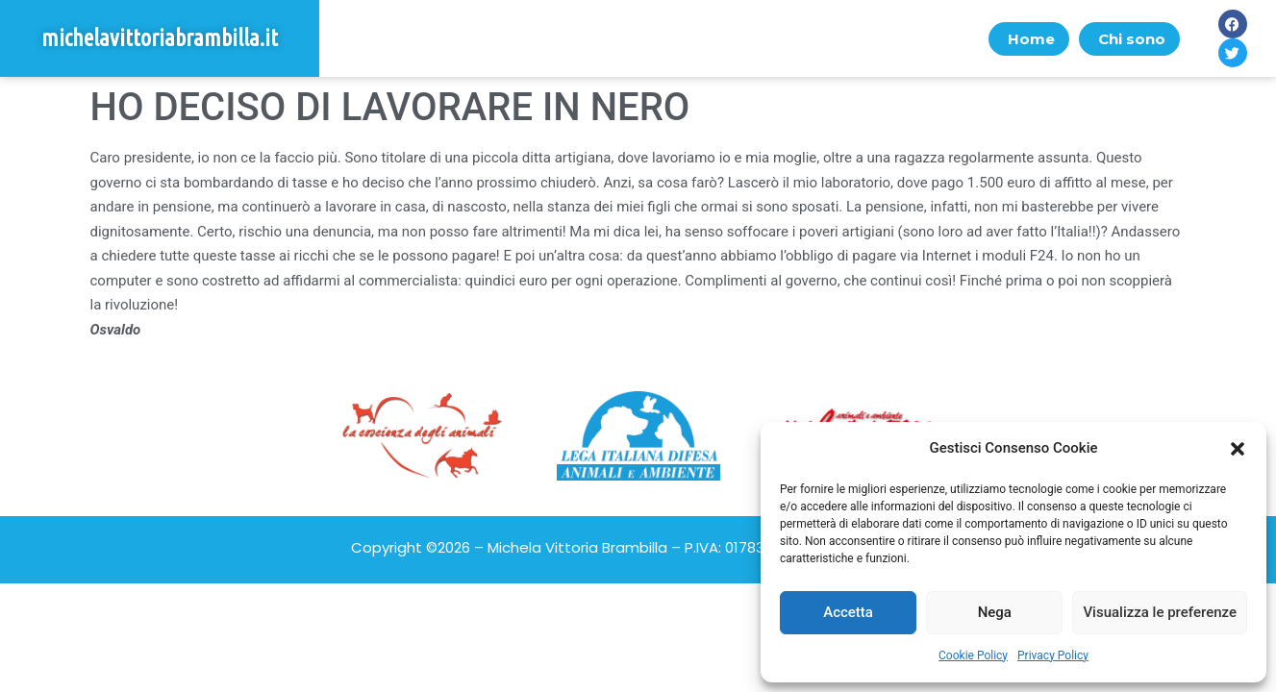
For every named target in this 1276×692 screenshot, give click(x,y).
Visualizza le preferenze (1160, 612)
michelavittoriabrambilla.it (159, 38)
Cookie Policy (973, 655)
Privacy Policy (1052, 655)
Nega (995, 612)
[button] (1237, 448)
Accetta (848, 612)
